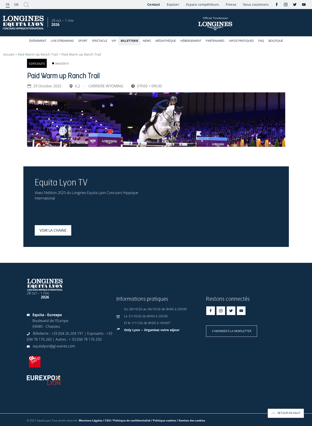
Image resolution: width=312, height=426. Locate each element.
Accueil (8, 54)
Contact (153, 4)
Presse (231, 4)
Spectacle (99, 41)
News (147, 41)
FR (8, 4)
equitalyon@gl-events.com (54, 346)
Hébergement (190, 41)
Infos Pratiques (241, 41)
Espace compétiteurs (202, 4)
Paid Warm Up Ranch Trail (38, 54)
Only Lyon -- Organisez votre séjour (151, 330)
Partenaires (215, 41)
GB (16, 4)
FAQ (261, 41)
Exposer (173, 4)
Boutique (275, 41)
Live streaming (62, 41)
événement (37, 41)
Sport (82, 41)
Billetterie (129, 41)
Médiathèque (165, 41)
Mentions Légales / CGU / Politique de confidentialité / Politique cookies (127, 420)
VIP (114, 41)
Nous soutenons (256, 4)
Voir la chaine (52, 230)
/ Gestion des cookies (191, 420)
